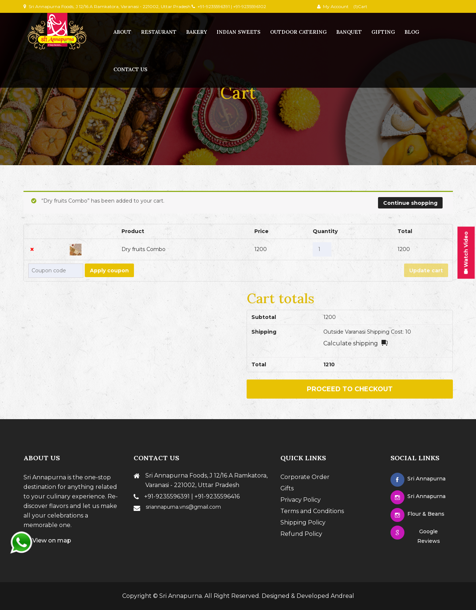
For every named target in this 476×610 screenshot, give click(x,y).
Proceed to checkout (350, 389)
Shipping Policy (303, 522)
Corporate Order (305, 476)
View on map (47, 540)
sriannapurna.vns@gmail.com (183, 507)
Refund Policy (301, 533)
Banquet (349, 32)
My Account (336, 6)
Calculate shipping (350, 343)
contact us (130, 69)
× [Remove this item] (32, 249)
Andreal (342, 595)
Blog (411, 32)
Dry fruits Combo (143, 249)
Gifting (383, 32)
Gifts (287, 488)
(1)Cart (359, 6)
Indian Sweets (239, 32)
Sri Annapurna (180, 595)
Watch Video (466, 252)
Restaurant (159, 32)
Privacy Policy (300, 499)
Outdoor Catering (298, 32)
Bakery (196, 32)
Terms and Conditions (312, 511)
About (122, 32)
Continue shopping (410, 203)
